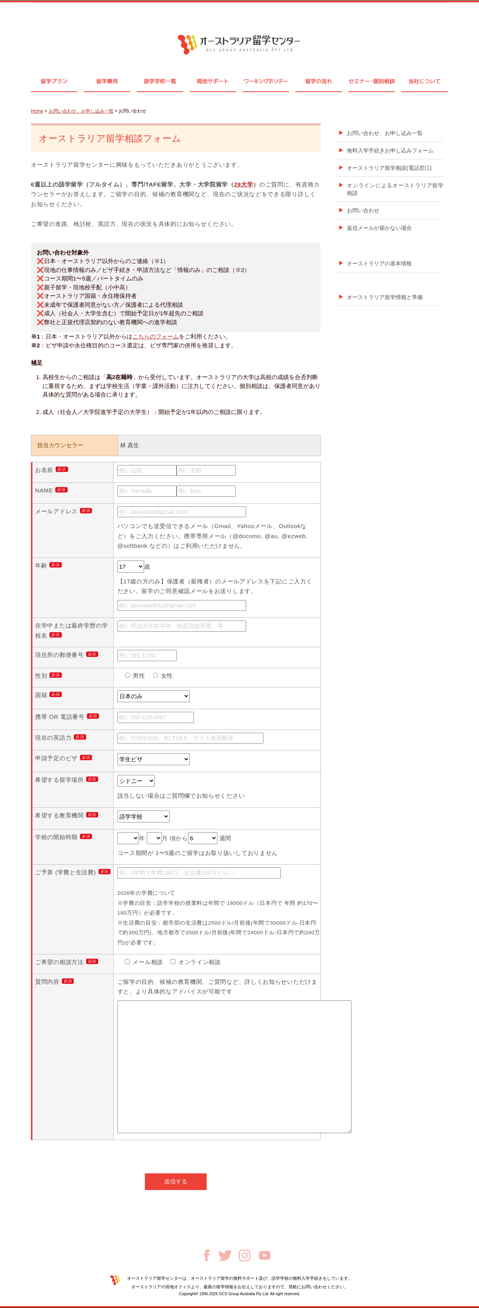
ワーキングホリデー (265, 81)
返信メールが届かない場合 (379, 228)
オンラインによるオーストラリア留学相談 (395, 189)
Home (37, 111)
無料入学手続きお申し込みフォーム (390, 150)
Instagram (244, 1255)
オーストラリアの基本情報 (379, 263)
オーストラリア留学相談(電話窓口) (389, 168)
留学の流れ (318, 81)
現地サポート (213, 81)
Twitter (225, 1255)
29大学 (243, 184)
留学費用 (107, 81)
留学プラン (54, 81)
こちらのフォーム (155, 336)
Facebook (206, 1255)
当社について (424, 81)
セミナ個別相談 (371, 81)
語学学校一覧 (160, 81)
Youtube (264, 1255)
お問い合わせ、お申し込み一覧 (81, 111)
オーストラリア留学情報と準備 (385, 297)
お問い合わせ (363, 210)
